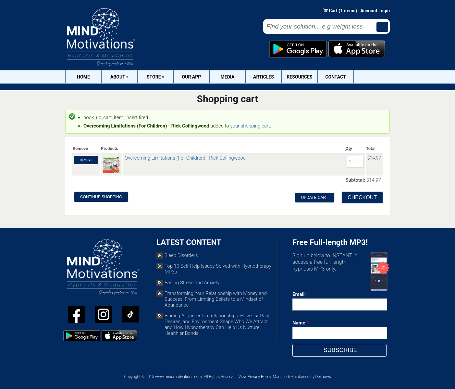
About (119, 76)
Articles (263, 76)
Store (155, 76)
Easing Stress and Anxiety (192, 283)
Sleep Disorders (181, 255)
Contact (335, 76)
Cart (333, 10)
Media (228, 76)
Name (300, 323)
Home (83, 76)
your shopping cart (250, 126)
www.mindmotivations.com (178, 376)
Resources (300, 76)
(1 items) (348, 10)
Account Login (375, 10)
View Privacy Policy (255, 376)
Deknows (323, 376)
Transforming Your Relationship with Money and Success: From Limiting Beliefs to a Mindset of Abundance (216, 299)
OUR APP (191, 76)
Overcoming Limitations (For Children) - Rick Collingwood (185, 158)
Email (300, 294)
